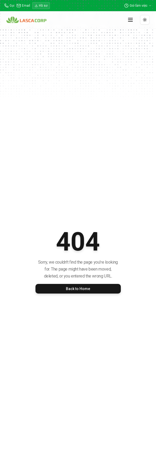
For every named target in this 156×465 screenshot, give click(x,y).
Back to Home (78, 289)
